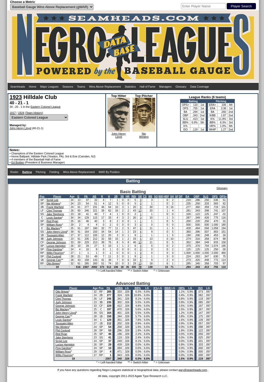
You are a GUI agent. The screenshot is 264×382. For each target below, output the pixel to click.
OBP (197, 196)
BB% (138, 288)
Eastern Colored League (45, 106)
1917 (13, 112)
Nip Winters (53, 203)
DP (181, 196)
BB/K (167, 288)
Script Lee (52, 199)
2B (115, 196)
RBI (133, 196)
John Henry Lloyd (20, 128)
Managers (165, 86)
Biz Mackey (53, 228)
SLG (206, 196)
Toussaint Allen (55, 235)
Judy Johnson (54, 238)
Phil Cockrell (53, 256)
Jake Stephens (55, 214)
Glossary (180, 86)
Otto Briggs (53, 263)
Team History (34, 112)
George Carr (53, 259)
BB (150, 196)
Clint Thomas (54, 210)
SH (172, 196)
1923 (16, 97)
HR (127, 196)
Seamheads (17, 86)
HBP (166, 196)
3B (122, 196)
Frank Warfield (54, 207)
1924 (21, 112)
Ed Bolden (17, 162)
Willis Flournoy (54, 252)
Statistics (130, 86)
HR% (182, 288)
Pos (42, 196)
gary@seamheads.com (193, 369)
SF (176, 196)
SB (140, 196)
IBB (160, 196)
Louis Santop (54, 217)
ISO (200, 288)
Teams (81, 86)
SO (156, 196)
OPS (215, 196)
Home (32, 86)
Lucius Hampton (55, 245)
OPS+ (223, 196)
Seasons (67, 86)
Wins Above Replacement (105, 86)
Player (57, 196)
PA (86, 196)
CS (145, 196)
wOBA (119, 288)
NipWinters (143, 135)
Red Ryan (52, 221)
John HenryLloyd (119, 135)
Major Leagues (49, 86)
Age (72, 196)
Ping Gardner (54, 249)
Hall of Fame (147, 86)
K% (155, 288)
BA (187, 196)
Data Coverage (199, 86)
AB (94, 196)
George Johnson (56, 242)
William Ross (54, 224)
